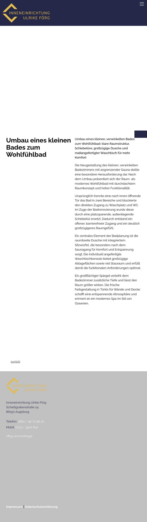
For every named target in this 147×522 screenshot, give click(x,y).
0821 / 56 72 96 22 (31, 421)
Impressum (14, 506)
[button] (141, 3)
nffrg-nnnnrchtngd (19, 436)
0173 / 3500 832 (26, 427)
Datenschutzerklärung (41, 506)
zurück (15, 361)
